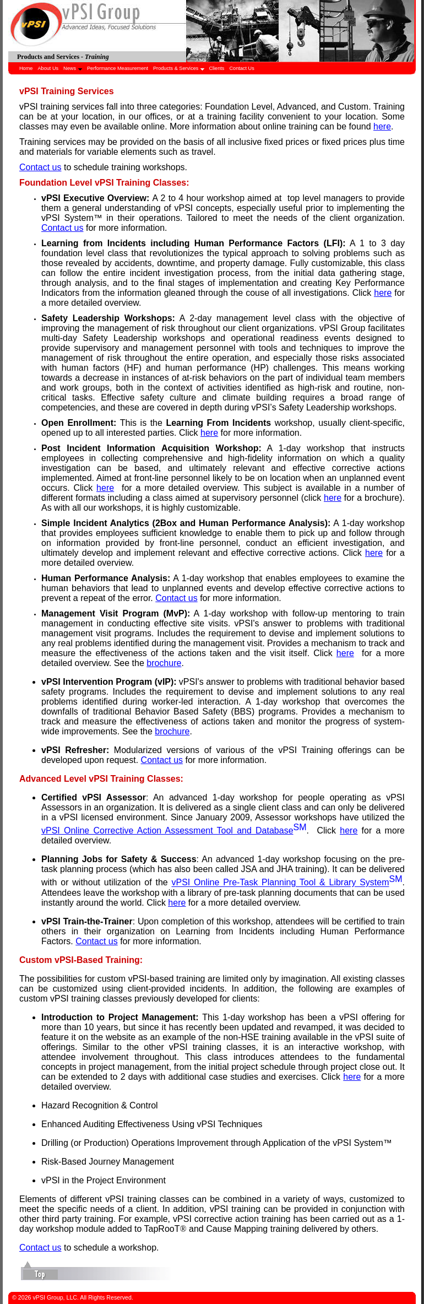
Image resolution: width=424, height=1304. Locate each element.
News (72, 68)
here (382, 126)
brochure (163, 663)
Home (25, 68)
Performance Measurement (117, 68)
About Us (47, 68)
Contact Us (241, 68)
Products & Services (178, 68)
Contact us (40, 167)
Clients (216, 68)
